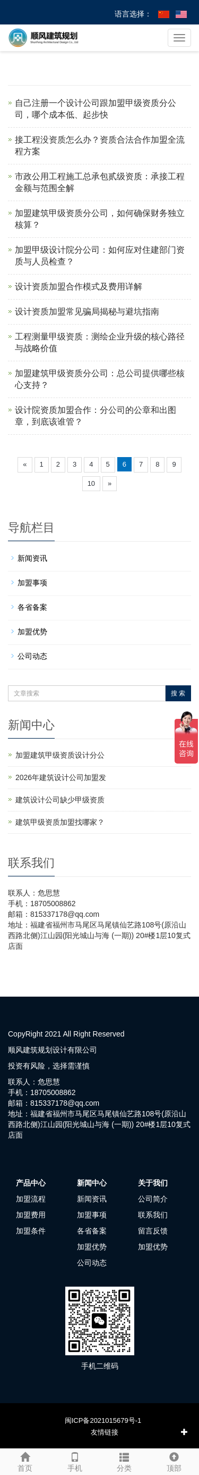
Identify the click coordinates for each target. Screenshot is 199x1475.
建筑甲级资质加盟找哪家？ (60, 822)
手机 (75, 1460)
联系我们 (153, 1215)
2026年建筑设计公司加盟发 (60, 777)
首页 (25, 1460)
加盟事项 (32, 582)
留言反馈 (153, 1231)
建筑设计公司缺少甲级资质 (60, 799)
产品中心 (31, 1183)
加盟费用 (31, 1215)
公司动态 (32, 656)
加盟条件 (31, 1231)
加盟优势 (32, 631)
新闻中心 (92, 1183)
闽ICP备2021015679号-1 (103, 1420)
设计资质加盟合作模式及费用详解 (78, 286)
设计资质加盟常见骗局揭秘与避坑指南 (87, 311)
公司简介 (153, 1199)
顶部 (174, 1460)
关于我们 (153, 1183)
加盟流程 (31, 1199)
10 (91, 483)
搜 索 (178, 693)
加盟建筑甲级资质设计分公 (60, 755)
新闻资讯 (32, 558)
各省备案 (32, 607)
